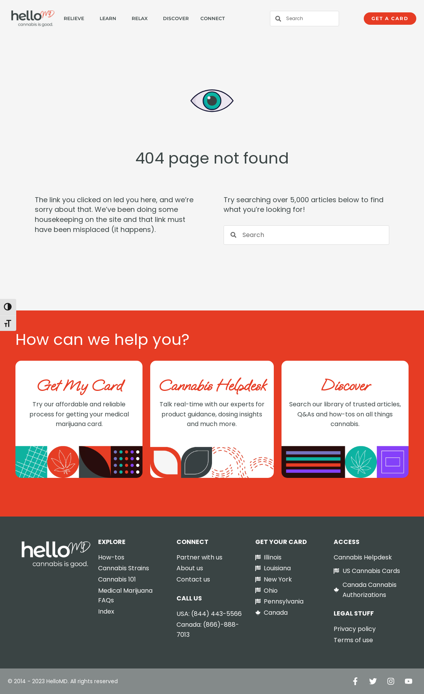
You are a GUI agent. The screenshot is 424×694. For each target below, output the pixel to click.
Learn (108, 18)
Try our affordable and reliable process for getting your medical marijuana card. (79, 414)
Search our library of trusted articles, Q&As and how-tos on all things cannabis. (345, 414)
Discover (176, 18)
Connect (212, 18)
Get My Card (79, 385)
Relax (140, 18)
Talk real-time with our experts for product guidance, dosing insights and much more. (212, 414)
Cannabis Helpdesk (212, 385)
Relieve (74, 18)
